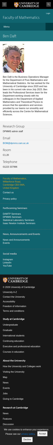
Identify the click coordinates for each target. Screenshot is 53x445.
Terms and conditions (13, 311)
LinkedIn (7, 262)
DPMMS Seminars (12, 217)
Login (48, 13)
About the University (14, 360)
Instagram (8, 259)
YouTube (7, 266)
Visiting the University (13, 372)
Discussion (8, 424)
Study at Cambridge (13, 319)
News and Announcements (16, 240)
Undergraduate (10, 325)
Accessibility (9, 301)
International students (13, 335)
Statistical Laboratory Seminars (18, 220)
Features (7, 419)
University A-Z (10, 292)
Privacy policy (10, 199)
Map (5, 377)
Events (6, 243)
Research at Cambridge (15, 407)
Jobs (5, 393)
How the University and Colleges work (22, 366)
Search (48, 4)
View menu (4, 4)
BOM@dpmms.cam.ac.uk (16, 143)
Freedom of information (14, 306)
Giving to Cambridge (13, 399)
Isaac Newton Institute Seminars (19, 223)
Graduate (7, 330)
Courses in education (13, 352)
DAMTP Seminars (12, 214)
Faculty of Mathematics (21, 17)
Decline (27, 439)
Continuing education (13, 341)
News (5, 382)
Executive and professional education (21, 346)
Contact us (8, 192)
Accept (42, 433)
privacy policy (28, 434)
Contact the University (14, 297)
